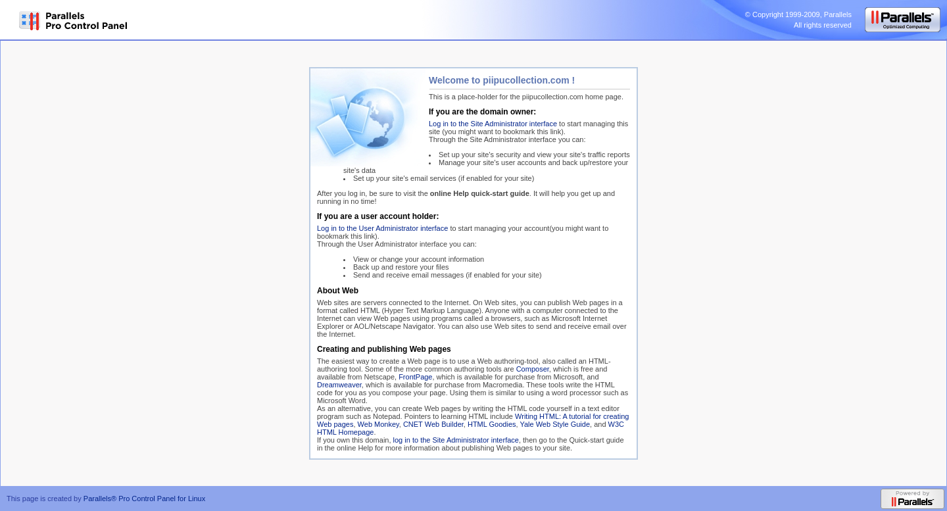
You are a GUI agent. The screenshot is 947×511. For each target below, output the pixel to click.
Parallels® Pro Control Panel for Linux (144, 498)
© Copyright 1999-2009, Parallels (798, 14)
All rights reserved (823, 25)
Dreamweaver (339, 385)
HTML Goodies (492, 424)
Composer (532, 369)
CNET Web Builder (433, 424)
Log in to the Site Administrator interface (493, 124)
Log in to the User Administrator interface (382, 228)
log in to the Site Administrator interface (456, 440)
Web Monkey (378, 424)
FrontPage (415, 377)
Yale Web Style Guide (555, 424)
